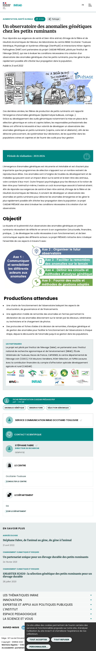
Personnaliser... (38, 646)
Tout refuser (61, 639)
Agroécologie (10, 535)
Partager (53, 19)
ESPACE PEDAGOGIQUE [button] (20, 614)
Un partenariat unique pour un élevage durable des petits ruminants (45, 557)
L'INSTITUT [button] (10, 609)
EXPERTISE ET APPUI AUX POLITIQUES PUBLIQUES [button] (38, 605)
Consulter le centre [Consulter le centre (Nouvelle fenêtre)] (17, 481)
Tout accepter (38, 639)
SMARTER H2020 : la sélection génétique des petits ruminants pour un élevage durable (47, 575)
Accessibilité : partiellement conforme (19, 648)
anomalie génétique (14, 408)
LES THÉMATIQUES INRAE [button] (20, 595)
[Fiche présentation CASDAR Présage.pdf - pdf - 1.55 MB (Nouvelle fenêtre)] (48, 400)
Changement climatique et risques (21, 552)
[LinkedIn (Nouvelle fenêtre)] (24, 627)
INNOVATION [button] (12, 600)
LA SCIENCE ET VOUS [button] (18, 619)
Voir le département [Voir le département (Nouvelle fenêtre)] (17, 511)
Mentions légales (10, 645)
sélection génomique (58, 408)
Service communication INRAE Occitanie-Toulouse (48, 420)
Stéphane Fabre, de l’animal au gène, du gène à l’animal (37, 540)
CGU (22, 645)
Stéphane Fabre (26, 445)
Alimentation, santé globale (18, 19)
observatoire (36, 408)
